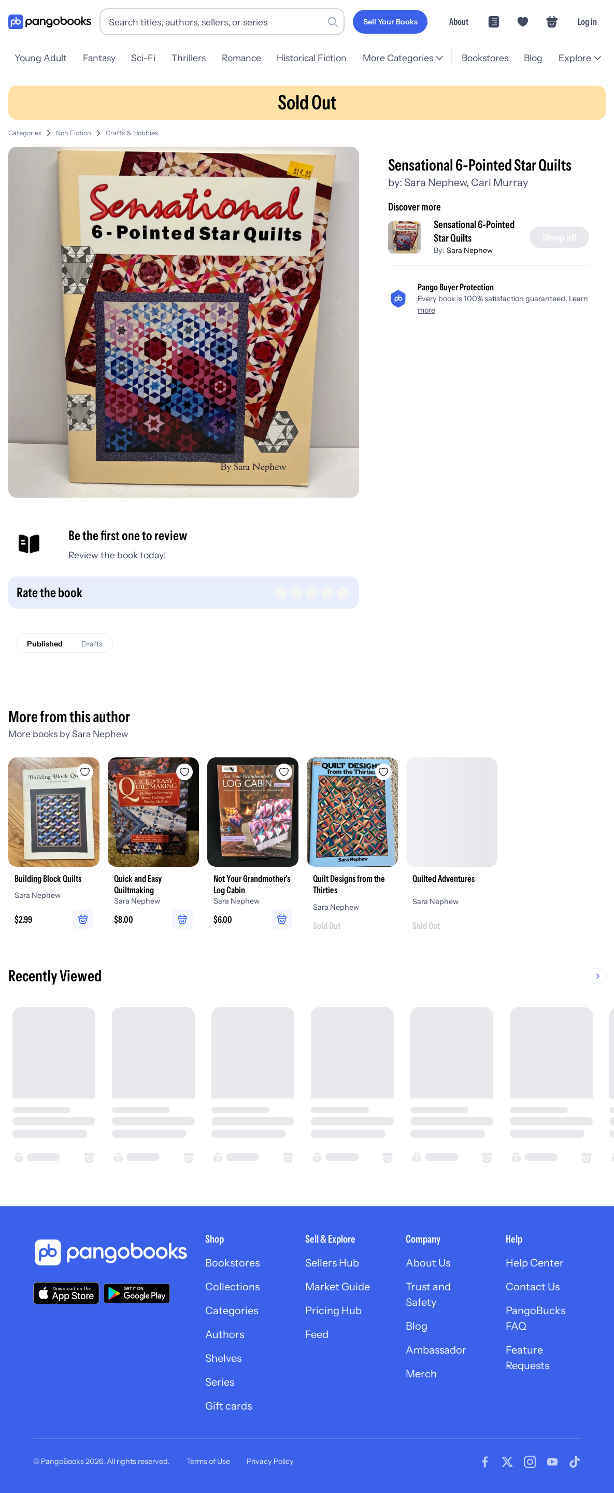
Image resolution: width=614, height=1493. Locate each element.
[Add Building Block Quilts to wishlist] (85, 772)
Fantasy (99, 57)
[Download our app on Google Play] (137, 1293)
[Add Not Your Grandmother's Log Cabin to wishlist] (284, 772)
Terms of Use (208, 1461)
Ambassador (436, 1350)
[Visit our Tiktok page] (574, 1462)
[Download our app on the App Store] (66, 1293)
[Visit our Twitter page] (507, 1462)
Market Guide (337, 1286)
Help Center (535, 1263)
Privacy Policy (270, 1461)
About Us (428, 1263)
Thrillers (189, 57)
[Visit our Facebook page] (485, 1462)
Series (219, 1382)
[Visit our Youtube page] (552, 1462)
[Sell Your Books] (390, 22)
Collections (232, 1286)
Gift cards (228, 1406)
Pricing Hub (333, 1310)
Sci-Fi (143, 57)
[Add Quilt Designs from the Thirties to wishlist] (383, 772)
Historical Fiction (312, 57)
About (458, 21)
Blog (533, 57)
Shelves (223, 1358)
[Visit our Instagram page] (530, 1462)
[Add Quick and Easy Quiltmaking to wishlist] (184, 772)
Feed (317, 1334)
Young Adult (41, 57)
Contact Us (533, 1286)
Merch (421, 1374)
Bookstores (485, 57)
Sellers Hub (332, 1263)
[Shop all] (559, 237)
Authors (224, 1334)
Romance (241, 57)
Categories (24, 133)
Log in (587, 21)
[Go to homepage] (49, 22)
